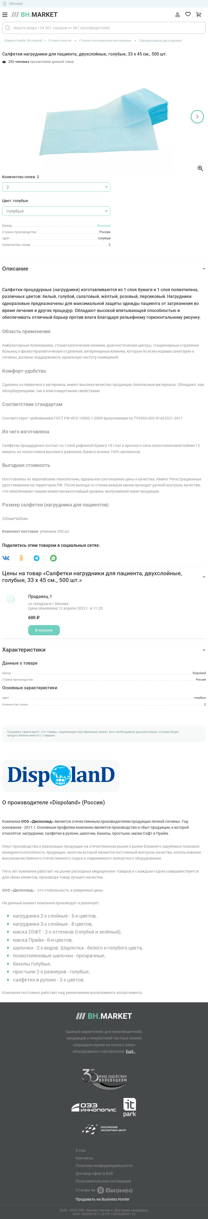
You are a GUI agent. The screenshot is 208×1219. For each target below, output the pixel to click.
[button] (197, 116)
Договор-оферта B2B (94, 1173)
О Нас (81, 1150)
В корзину (44, 630)
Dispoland (103, 225)
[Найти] (7, 28)
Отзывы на (104, 1190)
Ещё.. (130, 1051)
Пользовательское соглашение (103, 1181)
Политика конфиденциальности (104, 1165)
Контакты (84, 1158)
